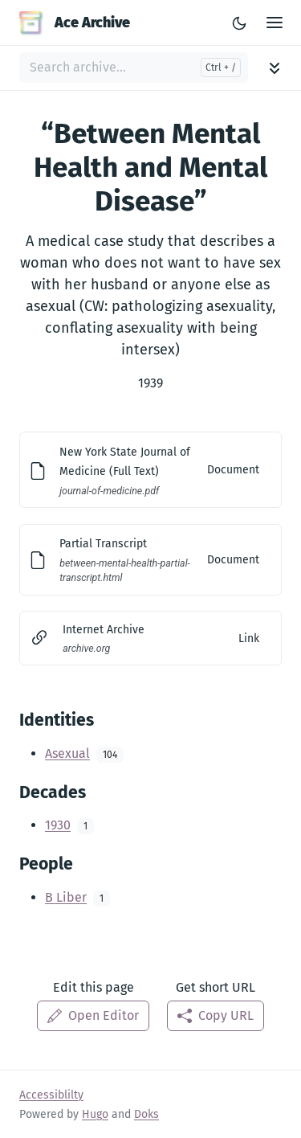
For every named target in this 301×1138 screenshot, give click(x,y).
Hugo (95, 1114)
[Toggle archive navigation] (274, 68)
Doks (146, 1114)
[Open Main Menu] (274, 23)
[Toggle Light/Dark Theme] (239, 22)
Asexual (67, 753)
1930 (58, 825)
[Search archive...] (133, 67)
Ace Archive (74, 22)
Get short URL (215, 987)
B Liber (66, 897)
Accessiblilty (51, 1095)
